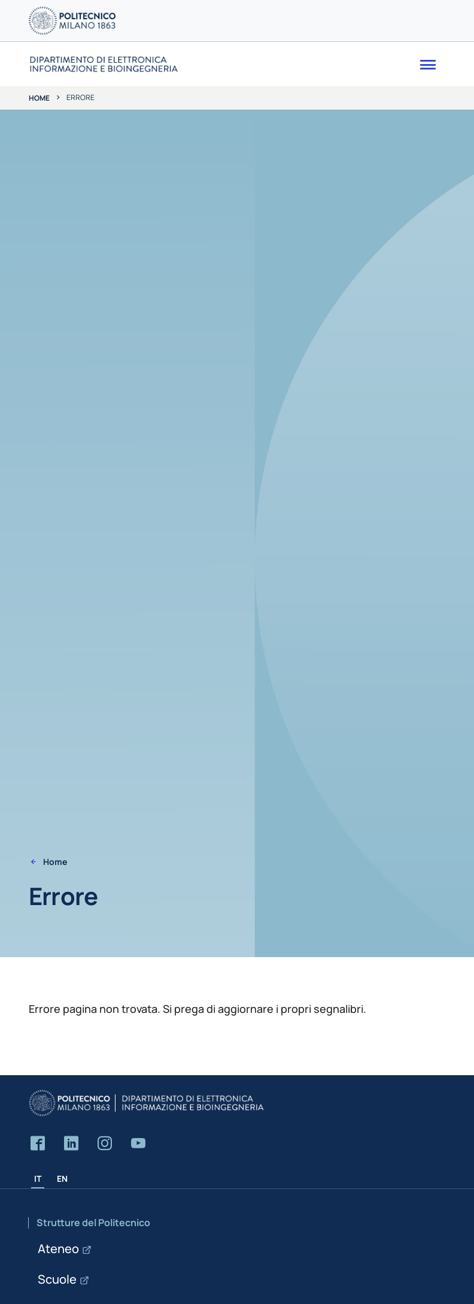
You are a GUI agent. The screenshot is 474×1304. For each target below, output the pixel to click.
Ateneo (58, 1249)
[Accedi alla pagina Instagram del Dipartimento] (105, 1144)
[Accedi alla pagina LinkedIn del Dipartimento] (71, 1144)
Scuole (57, 1279)
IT (37, 1178)
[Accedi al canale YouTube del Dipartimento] (138, 1144)
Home (39, 98)
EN (62, 1178)
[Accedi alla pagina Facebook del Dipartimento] (38, 1144)
